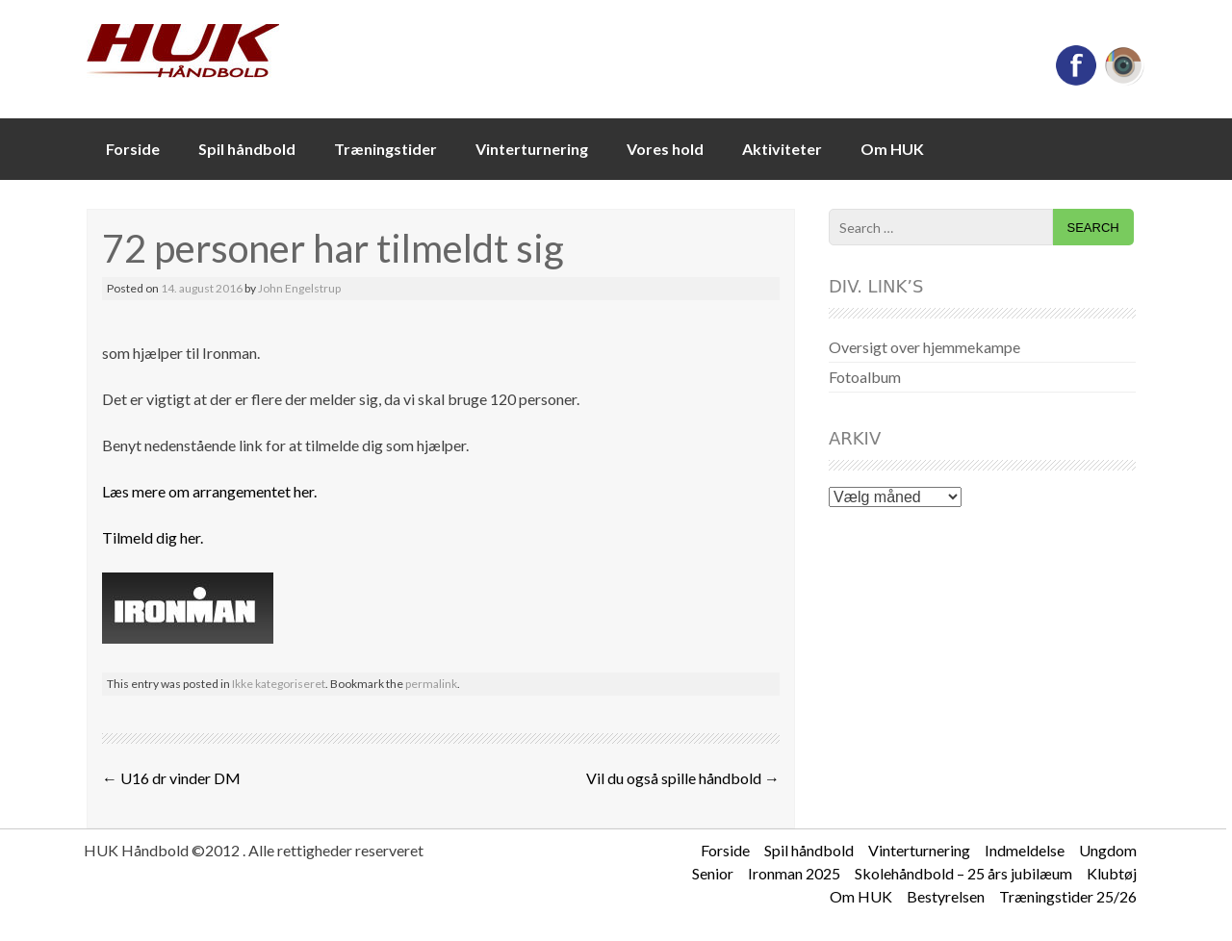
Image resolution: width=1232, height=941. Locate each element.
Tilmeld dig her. (152, 537)
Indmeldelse (1025, 850)
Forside (133, 149)
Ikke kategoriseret (278, 683)
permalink (431, 683)
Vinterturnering (531, 149)
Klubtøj (1112, 873)
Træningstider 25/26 (1068, 896)
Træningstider (385, 149)
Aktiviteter (782, 149)
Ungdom (1108, 850)
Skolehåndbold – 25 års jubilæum (963, 873)
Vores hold (665, 149)
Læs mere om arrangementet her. (209, 491)
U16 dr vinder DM (171, 778)
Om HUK (892, 149)
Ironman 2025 (794, 873)
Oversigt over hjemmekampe (924, 347)
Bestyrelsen (946, 896)
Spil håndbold (246, 149)
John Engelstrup (299, 288)
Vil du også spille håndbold (683, 778)
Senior (712, 873)
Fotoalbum (865, 377)
